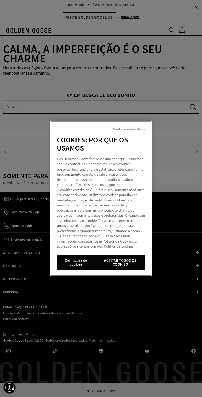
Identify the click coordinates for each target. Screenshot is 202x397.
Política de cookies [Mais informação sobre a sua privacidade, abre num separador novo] (118, 246)
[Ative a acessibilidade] (9, 387)
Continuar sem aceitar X (129, 129)
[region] (101, 198)
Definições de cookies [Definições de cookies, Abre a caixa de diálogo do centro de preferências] (76, 262)
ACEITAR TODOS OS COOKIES (120, 262)
